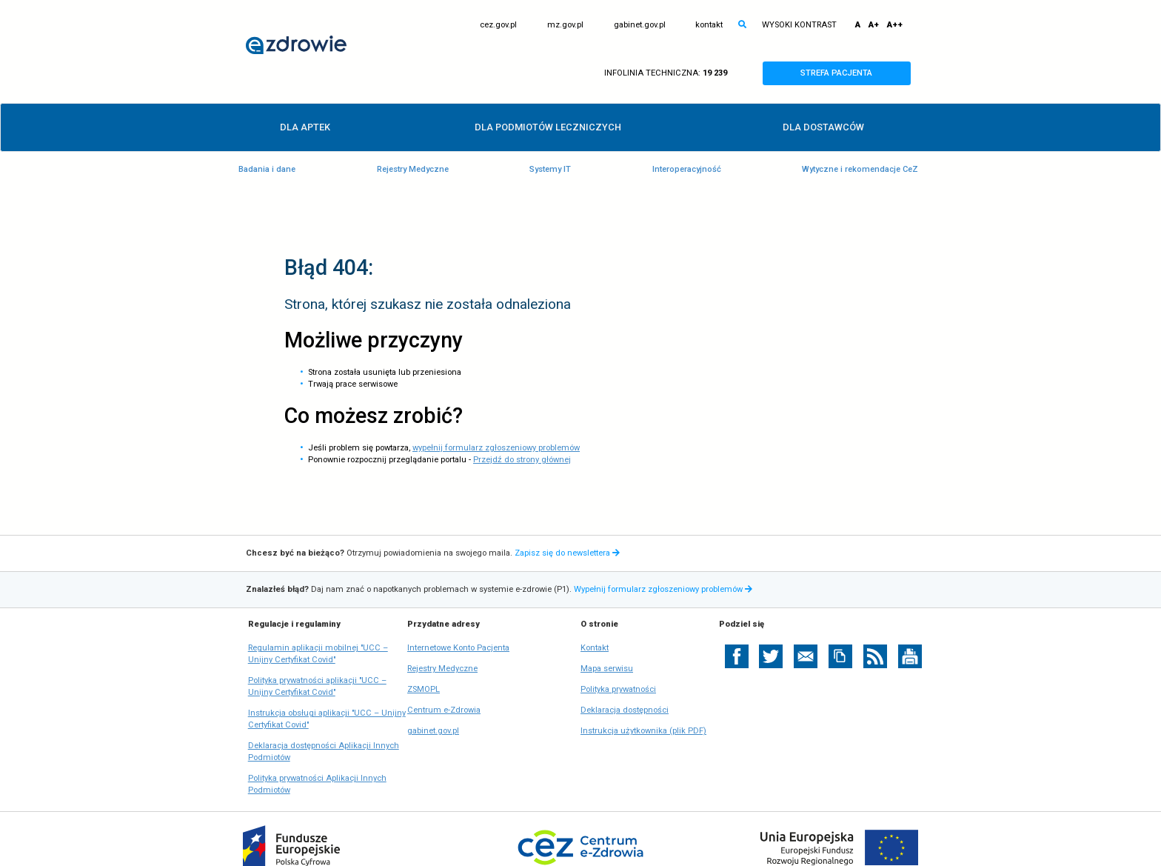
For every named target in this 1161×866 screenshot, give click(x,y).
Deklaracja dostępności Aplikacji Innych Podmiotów (323, 752)
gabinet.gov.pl (640, 25)
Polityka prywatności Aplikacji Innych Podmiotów (317, 784)
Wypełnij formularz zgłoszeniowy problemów (664, 589)
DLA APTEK (305, 127)
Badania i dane (266, 169)
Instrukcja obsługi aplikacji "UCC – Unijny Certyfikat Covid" (327, 719)
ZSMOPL (423, 690)
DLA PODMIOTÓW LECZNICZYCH (548, 127)
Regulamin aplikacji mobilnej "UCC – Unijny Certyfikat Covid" (318, 654)
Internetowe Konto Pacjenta (458, 648)
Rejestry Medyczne (413, 169)
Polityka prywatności (618, 689)
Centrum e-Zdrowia (444, 710)
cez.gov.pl (498, 25)
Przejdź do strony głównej (522, 459)
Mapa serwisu (606, 668)
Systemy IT (550, 169)
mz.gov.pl (565, 25)
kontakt (709, 25)
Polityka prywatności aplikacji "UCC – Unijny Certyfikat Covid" (317, 687)
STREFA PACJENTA (849, 73)
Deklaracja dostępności (624, 710)
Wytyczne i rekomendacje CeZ (860, 169)
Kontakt (594, 648)
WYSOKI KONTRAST (799, 25)
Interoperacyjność (686, 169)
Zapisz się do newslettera (567, 553)
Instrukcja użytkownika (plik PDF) (643, 731)
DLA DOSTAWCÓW (823, 127)
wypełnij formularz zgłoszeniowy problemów (496, 448)
